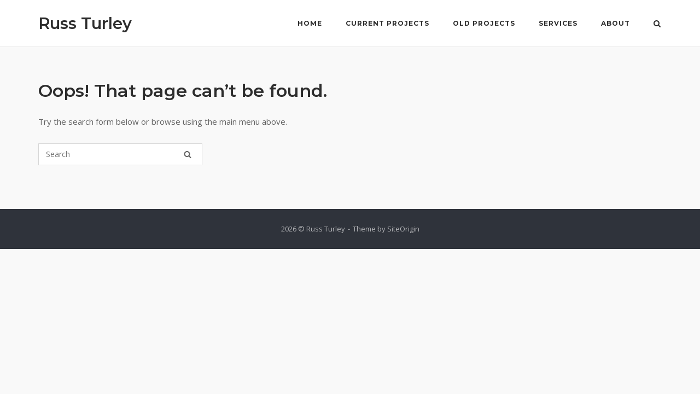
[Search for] (120, 154)
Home (310, 23)
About (615, 23)
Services (558, 23)
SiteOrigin (403, 229)
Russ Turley (85, 23)
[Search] (187, 154)
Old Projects (484, 23)
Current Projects (387, 23)
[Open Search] (657, 25)
